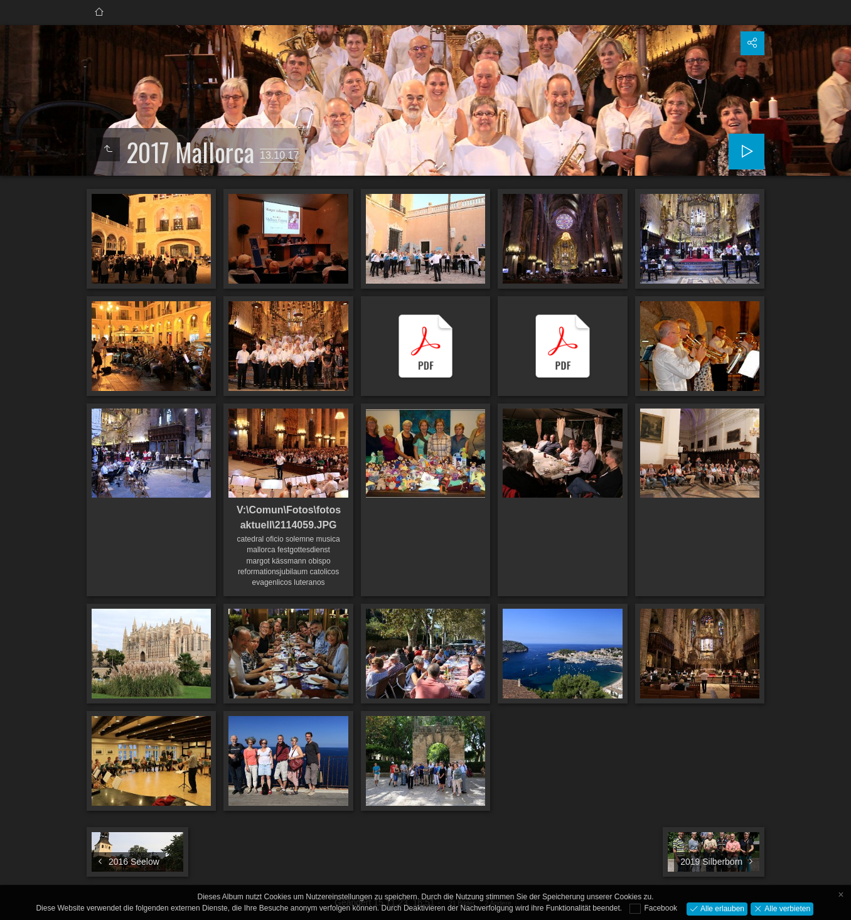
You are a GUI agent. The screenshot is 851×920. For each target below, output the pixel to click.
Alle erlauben (721, 908)
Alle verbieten (786, 908)
